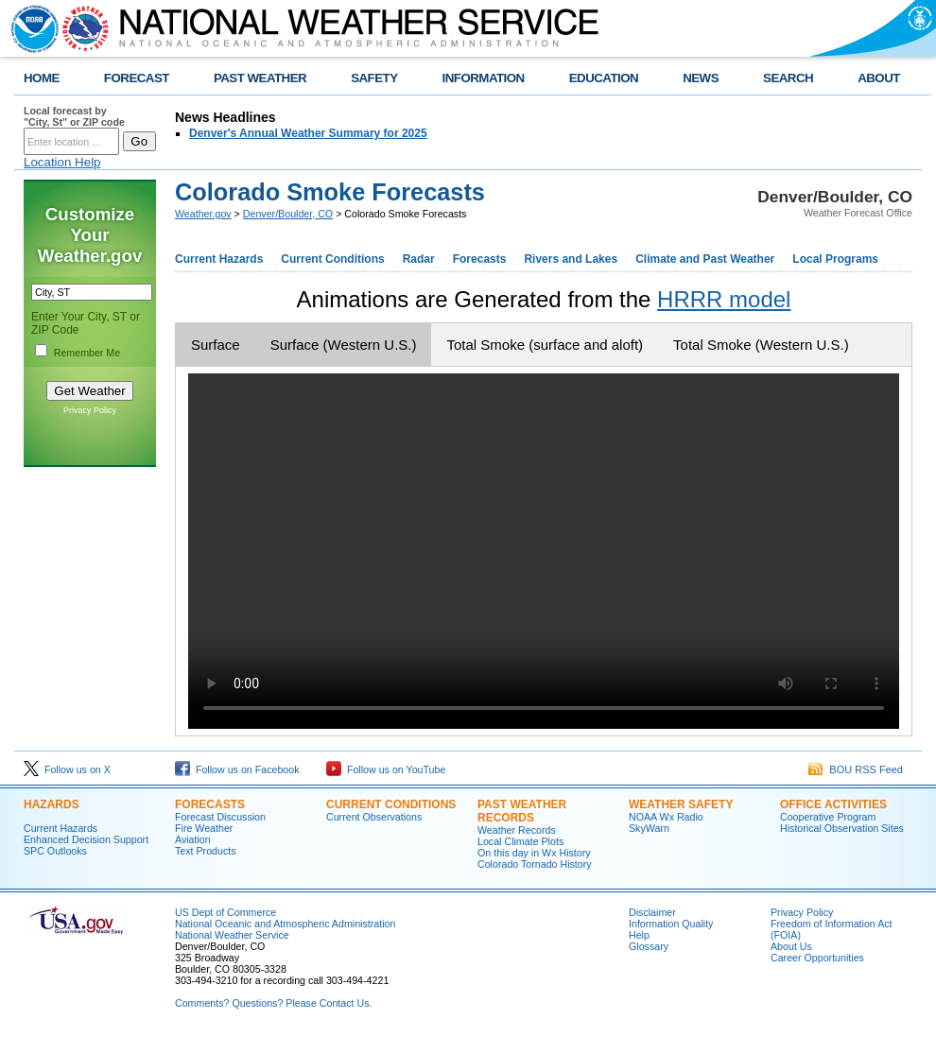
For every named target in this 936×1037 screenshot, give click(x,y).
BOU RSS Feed (855, 769)
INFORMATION (483, 78)
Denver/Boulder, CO (288, 213)
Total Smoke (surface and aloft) (544, 345)
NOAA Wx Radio (666, 816)
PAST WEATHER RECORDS (521, 811)
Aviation (193, 839)
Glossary (648, 946)
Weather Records (516, 830)
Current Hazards (219, 259)
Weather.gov (203, 213)
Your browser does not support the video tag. (543, 551)
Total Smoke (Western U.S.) (761, 345)
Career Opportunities (817, 957)
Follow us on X (67, 769)
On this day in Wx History (534, 852)
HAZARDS (51, 804)
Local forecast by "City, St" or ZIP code (74, 116)
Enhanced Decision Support (86, 839)
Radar (419, 259)
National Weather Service (232, 935)
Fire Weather (204, 828)
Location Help (62, 162)
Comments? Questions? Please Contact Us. (273, 1003)
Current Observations (374, 816)
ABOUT (879, 78)
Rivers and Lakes (570, 259)
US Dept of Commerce (225, 912)
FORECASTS (210, 804)
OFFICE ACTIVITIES (833, 804)
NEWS (701, 78)
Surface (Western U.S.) (343, 345)
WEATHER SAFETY (681, 804)
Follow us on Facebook (237, 769)
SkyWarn (649, 828)
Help (639, 935)
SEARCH (788, 78)
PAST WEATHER (260, 78)
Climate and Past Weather (704, 259)
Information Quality (671, 923)
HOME (42, 78)
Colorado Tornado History (534, 864)
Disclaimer (652, 912)
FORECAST (136, 78)
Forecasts (480, 259)
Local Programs (835, 259)
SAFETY (374, 78)
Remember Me (87, 352)
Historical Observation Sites (842, 828)
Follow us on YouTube (385, 769)
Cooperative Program (827, 816)
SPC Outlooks (55, 850)
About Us (791, 946)
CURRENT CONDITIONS (391, 804)
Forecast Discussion (220, 816)
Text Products (205, 850)
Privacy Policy (89, 410)
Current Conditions (332, 259)
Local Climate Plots (520, 841)
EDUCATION (603, 78)
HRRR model (723, 299)
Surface (215, 345)
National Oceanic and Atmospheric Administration (285, 923)
